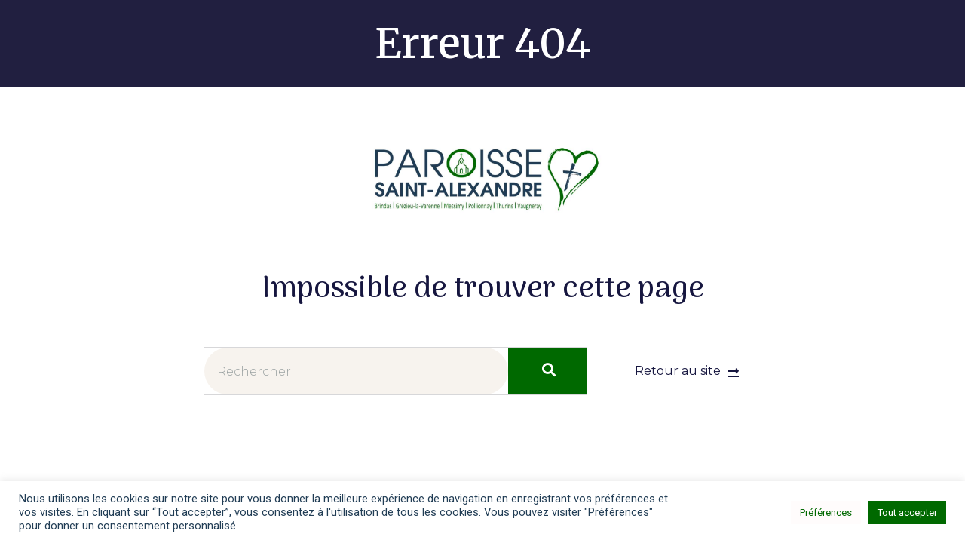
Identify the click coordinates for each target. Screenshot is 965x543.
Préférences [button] (826, 512)
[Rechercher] (547, 371)
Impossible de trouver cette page (483, 290)
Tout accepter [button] (907, 512)
